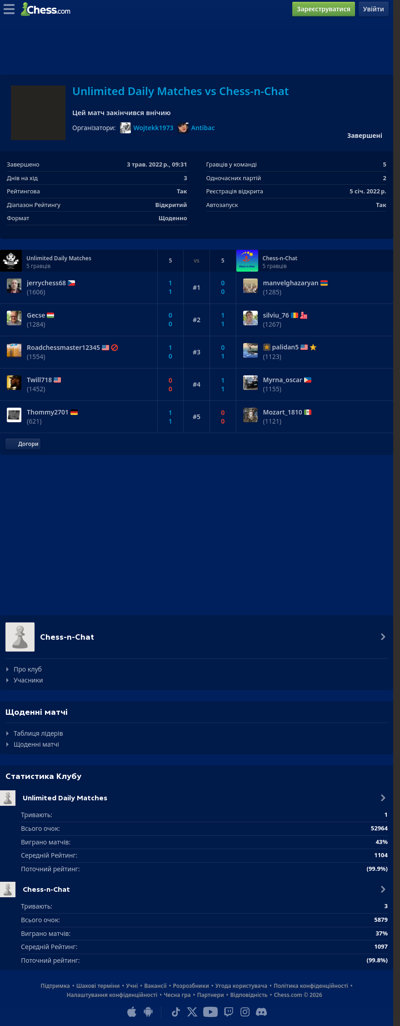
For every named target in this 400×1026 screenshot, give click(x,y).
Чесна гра (177, 995)
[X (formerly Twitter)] (192, 1011)
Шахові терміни (98, 986)
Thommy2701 (48, 412)
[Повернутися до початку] (22, 444)
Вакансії (155, 986)
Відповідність (249, 995)
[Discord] (261, 1011)
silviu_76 (276, 315)
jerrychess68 (46, 283)
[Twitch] (228, 1011)
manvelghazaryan (291, 283)
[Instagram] (245, 1011)
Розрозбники (191, 986)
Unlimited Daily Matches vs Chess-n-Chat (180, 90)
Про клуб (28, 669)
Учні (132, 986)
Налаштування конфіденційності (111, 995)
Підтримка (55, 986)
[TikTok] (175, 1011)
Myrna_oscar (283, 380)
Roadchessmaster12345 (63, 347)
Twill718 (39, 380)
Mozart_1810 (282, 412)
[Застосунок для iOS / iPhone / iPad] (131, 1011)
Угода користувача (241, 986)
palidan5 (285, 347)
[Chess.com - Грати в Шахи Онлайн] (48, 9)
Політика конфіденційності (311, 986)
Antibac (196, 127)
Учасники (28, 680)
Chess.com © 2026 (298, 995)
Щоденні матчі (36, 744)
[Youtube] (210, 1012)
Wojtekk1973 (146, 127)
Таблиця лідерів (38, 733)
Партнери (210, 995)
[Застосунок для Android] (148, 1011)
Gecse (36, 315)
